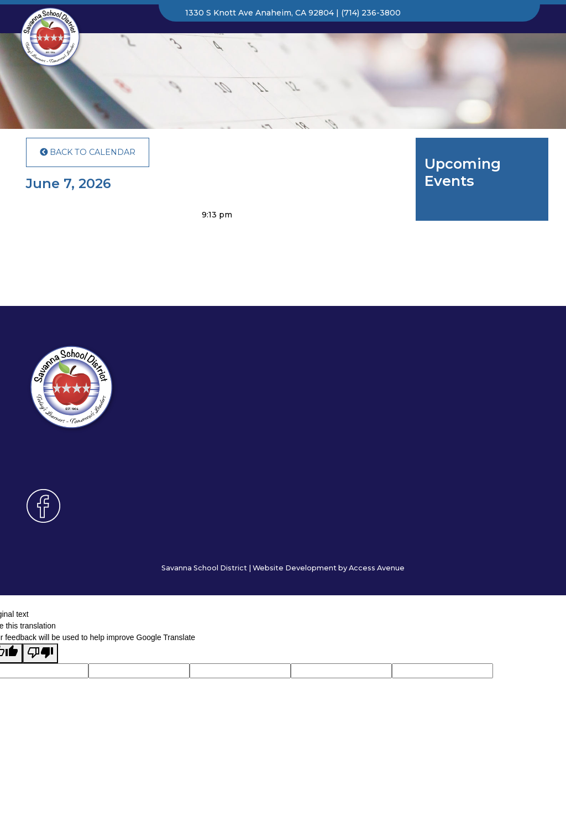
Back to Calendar (87, 152)
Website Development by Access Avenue (329, 568)
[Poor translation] (40, 653)
